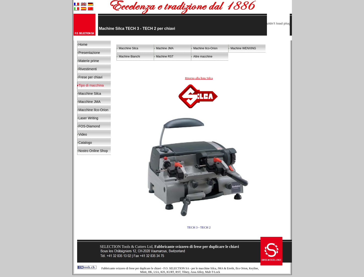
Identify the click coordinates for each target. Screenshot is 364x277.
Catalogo (85, 143)
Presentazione (89, 53)
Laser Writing (88, 118)
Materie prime (89, 61)
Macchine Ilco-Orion (94, 110)
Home (83, 44)
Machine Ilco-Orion (205, 48)
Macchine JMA (90, 102)
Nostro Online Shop (93, 151)
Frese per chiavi (91, 77)
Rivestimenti (88, 69)
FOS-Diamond (89, 126)
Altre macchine (202, 56)
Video (83, 134)
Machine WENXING (243, 48)
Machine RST (165, 56)
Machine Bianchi (129, 56)
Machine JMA (165, 48)
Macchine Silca (90, 93)
